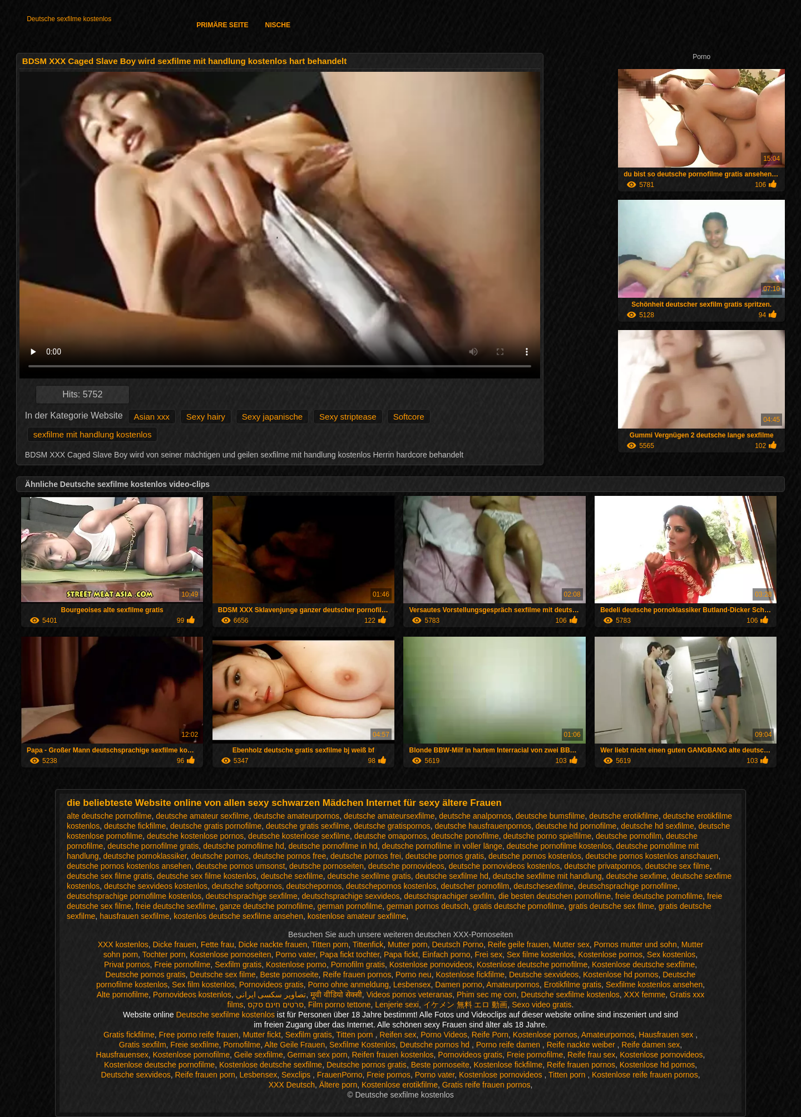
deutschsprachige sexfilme (252, 896)
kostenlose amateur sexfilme (357, 916)
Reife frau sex (591, 1054)
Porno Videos (444, 1034)
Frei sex (488, 954)
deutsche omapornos (390, 835)
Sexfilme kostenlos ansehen (654, 984)
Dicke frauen (174, 944)
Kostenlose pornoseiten (230, 954)
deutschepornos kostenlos (391, 886)
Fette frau (217, 944)
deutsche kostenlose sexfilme (299, 835)
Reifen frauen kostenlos (392, 1054)
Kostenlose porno (296, 964)
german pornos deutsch (427, 906)
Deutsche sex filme (222, 974)
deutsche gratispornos (392, 825)
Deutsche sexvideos (543, 974)
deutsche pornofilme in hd (332, 846)
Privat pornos (127, 964)
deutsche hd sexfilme (657, 825)
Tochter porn (164, 954)
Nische (277, 25)
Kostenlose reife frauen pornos (645, 1074)
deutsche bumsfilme (550, 815)
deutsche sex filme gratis (109, 876)
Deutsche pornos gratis (146, 974)
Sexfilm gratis (238, 964)
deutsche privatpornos (602, 866)
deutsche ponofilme (464, 835)
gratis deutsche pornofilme (518, 906)
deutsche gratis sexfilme (307, 825)
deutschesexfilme (543, 886)
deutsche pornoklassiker (144, 856)
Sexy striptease (348, 416)
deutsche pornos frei (365, 856)
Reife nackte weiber (582, 1044)
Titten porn (330, 944)
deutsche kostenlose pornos (195, 835)
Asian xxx (152, 416)
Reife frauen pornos (357, 974)
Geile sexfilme (258, 1054)
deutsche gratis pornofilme (215, 825)
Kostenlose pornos (610, 954)
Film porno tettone (339, 1004)
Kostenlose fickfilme (470, 974)
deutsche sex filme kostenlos (206, 876)
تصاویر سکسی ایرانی (271, 994)
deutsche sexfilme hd (451, 876)
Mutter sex (571, 944)
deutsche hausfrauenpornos (483, 825)
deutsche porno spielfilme (547, 835)
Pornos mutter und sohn (635, 944)
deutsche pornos (220, 856)
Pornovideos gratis (271, 984)
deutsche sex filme (677, 866)
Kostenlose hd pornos (620, 974)
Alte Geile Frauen (294, 1044)
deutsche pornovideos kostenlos (504, 866)
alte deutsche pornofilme (109, 815)
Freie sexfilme (194, 1044)
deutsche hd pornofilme (576, 825)
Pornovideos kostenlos (192, 994)
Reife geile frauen (518, 944)
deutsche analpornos (475, 815)
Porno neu (413, 974)
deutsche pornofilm (628, 835)
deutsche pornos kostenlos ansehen (129, 866)
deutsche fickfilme (135, 825)
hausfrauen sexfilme (134, 916)
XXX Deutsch (292, 1084)
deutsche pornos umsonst (240, 866)
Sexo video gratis (541, 1004)
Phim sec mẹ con (487, 994)
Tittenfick (368, 944)
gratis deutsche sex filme (611, 906)
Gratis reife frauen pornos (486, 1084)
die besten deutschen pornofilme (554, 896)
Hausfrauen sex (667, 1034)
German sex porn (317, 1054)
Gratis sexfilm (142, 1044)
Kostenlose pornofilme (191, 1054)
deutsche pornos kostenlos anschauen (651, 856)
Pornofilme (241, 1044)
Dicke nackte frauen (273, 944)
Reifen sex (397, 1034)
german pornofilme (350, 906)
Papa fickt (401, 954)
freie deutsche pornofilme (659, 896)
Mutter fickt (261, 1034)
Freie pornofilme (182, 964)
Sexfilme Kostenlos (362, 1044)
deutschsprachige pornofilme (628, 886)
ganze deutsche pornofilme (266, 906)
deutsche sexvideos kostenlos (155, 886)
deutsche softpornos (247, 886)
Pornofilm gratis (358, 964)
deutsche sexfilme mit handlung (547, 876)
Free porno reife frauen (198, 1034)
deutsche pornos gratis (445, 856)
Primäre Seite (222, 25)
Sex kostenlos (671, 954)
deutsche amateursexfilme (389, 815)
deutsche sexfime (636, 876)
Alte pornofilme (123, 994)
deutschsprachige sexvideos (351, 896)
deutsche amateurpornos (296, 815)
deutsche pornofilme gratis (153, 846)
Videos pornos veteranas (410, 994)
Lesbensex (412, 984)
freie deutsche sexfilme (175, 906)
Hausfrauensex (122, 1054)
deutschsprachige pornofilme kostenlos (134, 896)
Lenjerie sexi (397, 1004)
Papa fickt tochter (349, 954)
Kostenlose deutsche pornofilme (532, 964)
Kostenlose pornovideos (430, 964)
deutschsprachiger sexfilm (449, 896)
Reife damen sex (650, 1044)
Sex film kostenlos (203, 984)
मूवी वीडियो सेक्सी (336, 994)
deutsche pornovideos (406, 866)
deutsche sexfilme (292, 876)
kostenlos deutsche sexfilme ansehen (238, 916)
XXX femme (645, 994)
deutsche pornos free (290, 856)
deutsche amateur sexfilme (202, 815)
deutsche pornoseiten (326, 866)
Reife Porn (490, 1034)
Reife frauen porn (205, 1074)
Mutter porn (408, 944)
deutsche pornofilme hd (243, 846)
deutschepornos (314, 886)
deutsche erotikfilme (624, 815)
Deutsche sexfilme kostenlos (69, 19)
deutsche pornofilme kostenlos (559, 846)
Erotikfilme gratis (572, 984)
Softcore (408, 416)
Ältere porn (338, 1084)
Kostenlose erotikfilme (400, 1084)
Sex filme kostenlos (540, 954)
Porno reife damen (509, 1044)
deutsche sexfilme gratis (369, 876)
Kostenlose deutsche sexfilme (643, 964)
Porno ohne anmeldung (348, 984)
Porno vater (295, 954)
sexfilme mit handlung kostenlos (92, 434)
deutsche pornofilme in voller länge (442, 846)
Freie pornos (389, 1074)
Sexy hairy (205, 416)
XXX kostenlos (123, 944)
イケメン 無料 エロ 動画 (465, 1004)
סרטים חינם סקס (276, 1004)
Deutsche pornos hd (436, 1044)
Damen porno (458, 984)
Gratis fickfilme (129, 1034)
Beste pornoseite (289, 974)
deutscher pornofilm (475, 886)
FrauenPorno (340, 1074)
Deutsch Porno (457, 944)
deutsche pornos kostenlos (534, 856)
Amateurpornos (513, 984)
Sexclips (297, 1074)
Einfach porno (446, 954)
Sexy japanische (272, 416)
